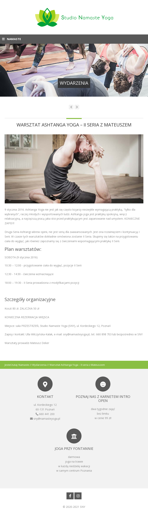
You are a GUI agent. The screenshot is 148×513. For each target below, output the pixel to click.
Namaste (23, 365)
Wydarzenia (39, 365)
